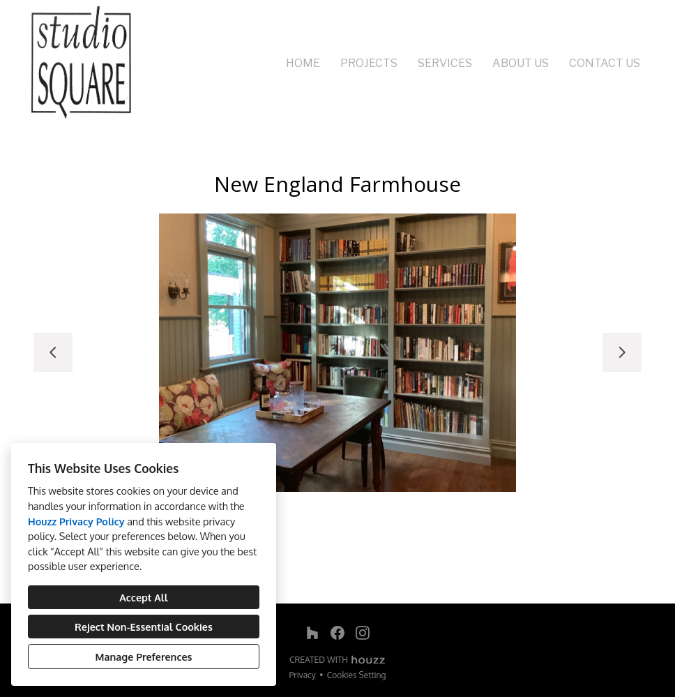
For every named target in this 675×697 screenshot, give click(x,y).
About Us (520, 63)
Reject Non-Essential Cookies (144, 626)
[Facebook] (337, 632)
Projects (368, 63)
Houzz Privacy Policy (76, 521)
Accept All (143, 597)
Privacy (302, 675)
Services (445, 63)
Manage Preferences (144, 656)
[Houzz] (312, 632)
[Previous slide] (53, 352)
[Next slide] (622, 352)
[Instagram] (362, 632)
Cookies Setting (356, 675)
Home (303, 63)
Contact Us (604, 63)
